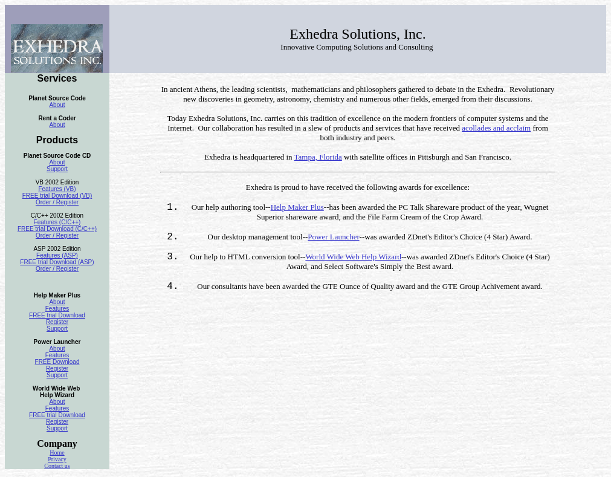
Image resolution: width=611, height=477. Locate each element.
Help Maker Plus (297, 207)
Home (57, 452)
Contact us (57, 465)
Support (57, 169)
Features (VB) (57, 189)
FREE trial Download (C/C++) (57, 229)
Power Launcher (333, 236)
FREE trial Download (57, 315)
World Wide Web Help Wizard (353, 256)
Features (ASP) (57, 255)
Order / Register (57, 202)
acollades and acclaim (496, 127)
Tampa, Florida (318, 156)
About (57, 105)
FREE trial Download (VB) (57, 195)
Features (57, 308)
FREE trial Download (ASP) (57, 262)
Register (57, 322)
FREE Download (57, 362)
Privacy (57, 459)
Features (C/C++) (57, 222)
